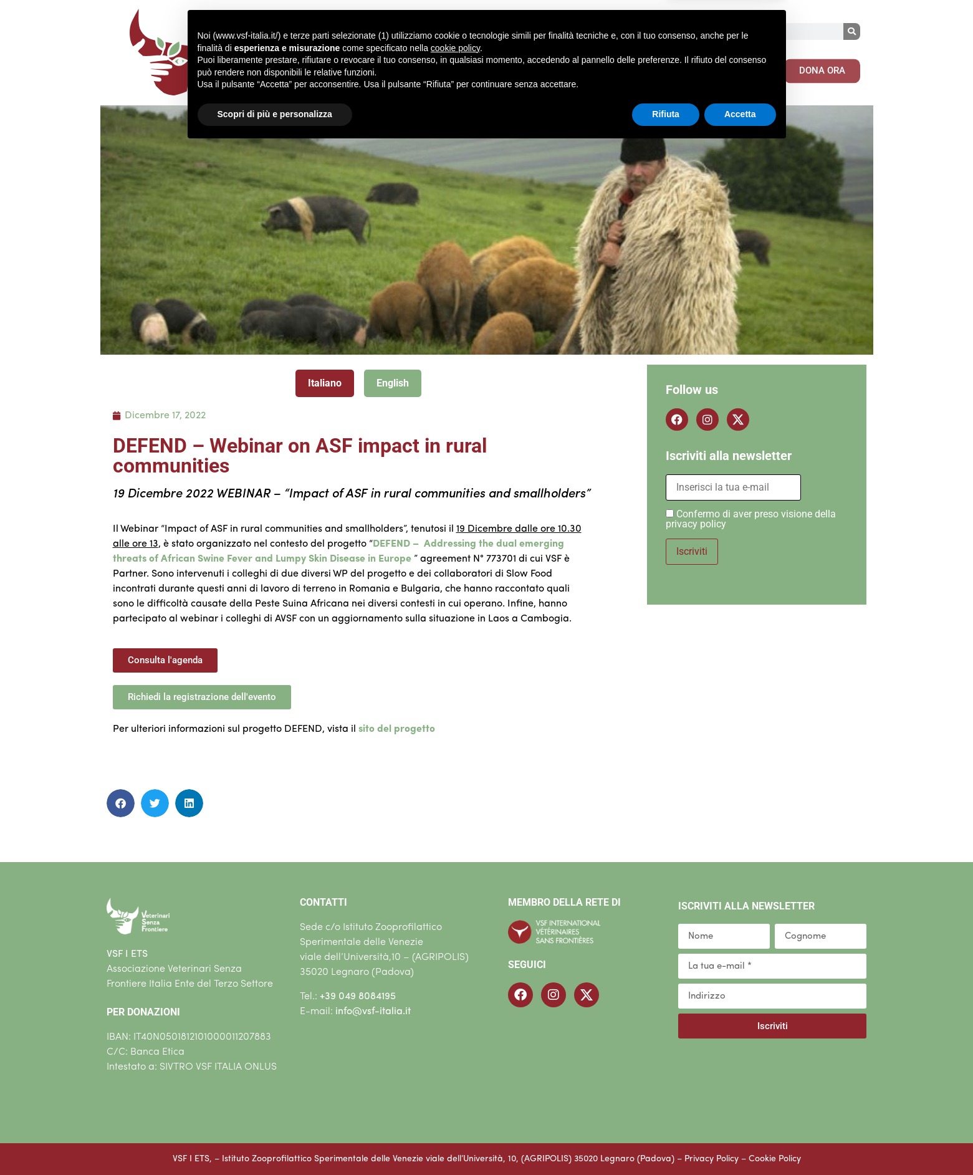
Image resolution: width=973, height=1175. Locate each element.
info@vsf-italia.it (373, 1012)
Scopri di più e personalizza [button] (275, 1141)
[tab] (324, 383)
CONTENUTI (702, 66)
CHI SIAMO (367, 66)
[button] (121, 803)
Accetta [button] (740, 1141)
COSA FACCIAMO (473, 66)
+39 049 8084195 (358, 997)
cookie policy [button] (455, 1075)
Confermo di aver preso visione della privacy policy (751, 519)
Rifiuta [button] (665, 1141)
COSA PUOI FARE (594, 66)
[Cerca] (851, 31)
